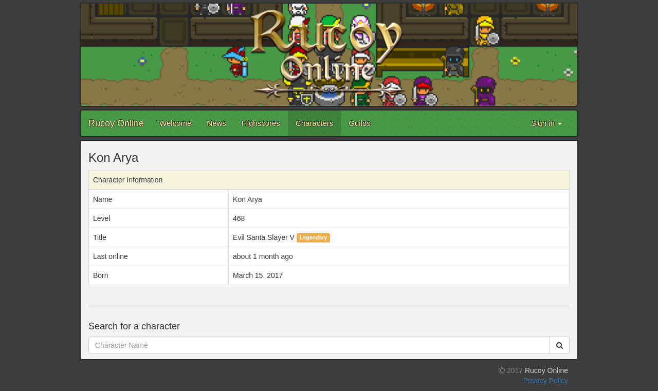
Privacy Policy (545, 381)
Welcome (175, 123)
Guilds (360, 123)
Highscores (261, 123)
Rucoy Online (116, 123)
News (216, 123)
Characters (314, 123)
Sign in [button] (546, 123)
